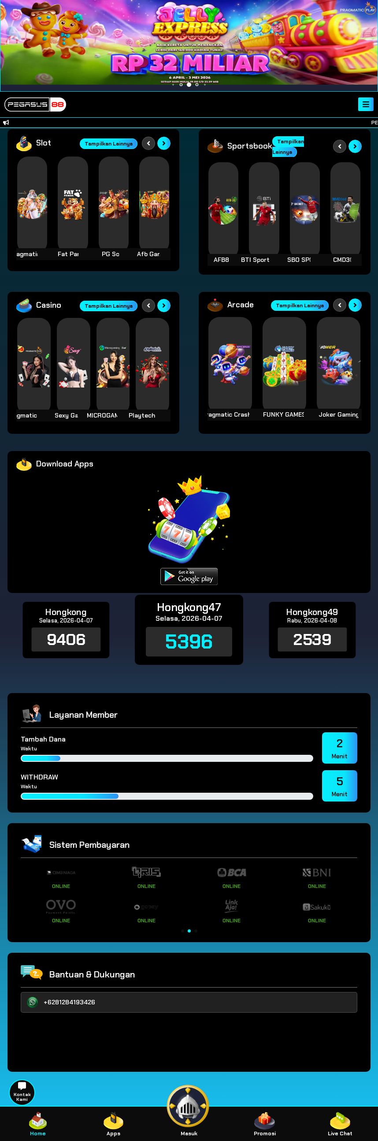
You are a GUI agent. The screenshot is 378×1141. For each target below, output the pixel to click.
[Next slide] (163, 143)
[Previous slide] (148, 143)
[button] (182, 930)
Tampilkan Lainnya (109, 143)
